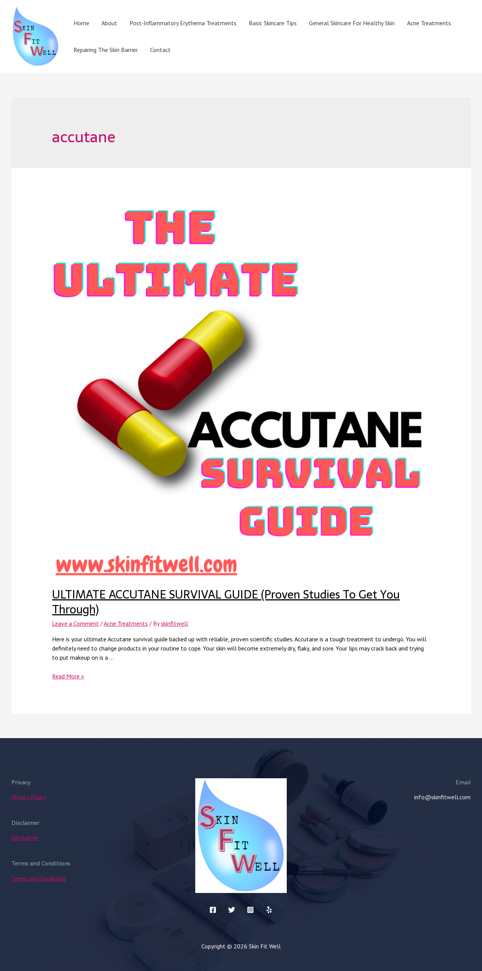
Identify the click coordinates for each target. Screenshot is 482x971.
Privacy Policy (28, 797)
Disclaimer (24, 837)
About (109, 23)
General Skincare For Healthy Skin (352, 23)
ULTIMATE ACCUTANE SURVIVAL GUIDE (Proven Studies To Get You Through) (226, 602)
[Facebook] (212, 909)
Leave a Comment (75, 623)
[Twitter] (231, 909)
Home (81, 23)
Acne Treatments (429, 23)
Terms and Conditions (38, 878)
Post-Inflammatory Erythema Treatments (183, 23)
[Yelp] (269, 909)
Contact (160, 50)
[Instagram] (250, 909)
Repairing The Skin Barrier (106, 50)
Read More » (68, 676)
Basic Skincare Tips (273, 23)
